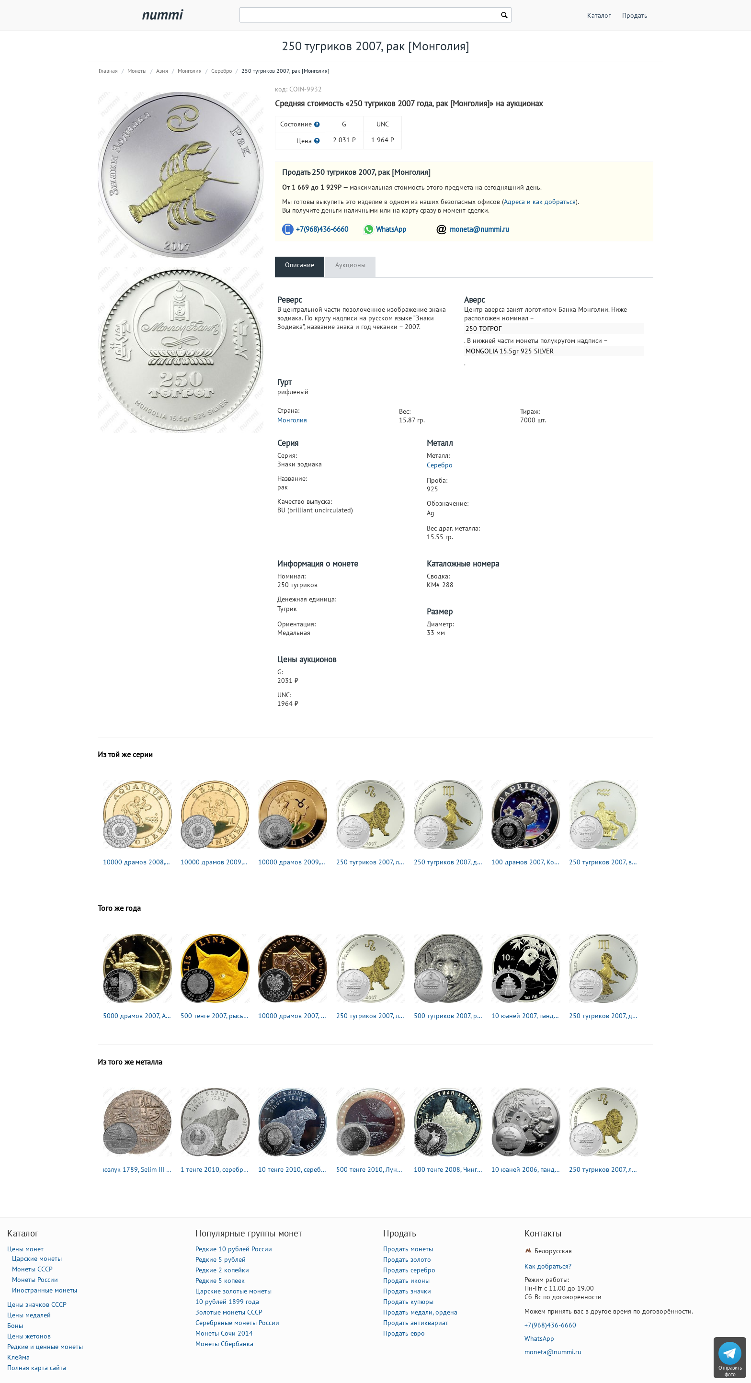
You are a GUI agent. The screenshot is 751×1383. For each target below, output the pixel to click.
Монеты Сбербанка (224, 1343)
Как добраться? (547, 1266)
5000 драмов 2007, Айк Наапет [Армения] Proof (137, 1015)
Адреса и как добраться (540, 201)
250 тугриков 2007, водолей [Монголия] (603, 862)
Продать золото (407, 1259)
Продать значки (407, 1291)
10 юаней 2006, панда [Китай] (525, 1169)
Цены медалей (29, 1315)
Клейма (18, 1357)
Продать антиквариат (415, 1322)
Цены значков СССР (37, 1304)
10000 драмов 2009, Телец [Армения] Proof (292, 862)
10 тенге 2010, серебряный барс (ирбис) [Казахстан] (292, 1169)
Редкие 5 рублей (220, 1259)
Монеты (137, 70)
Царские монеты (37, 1258)
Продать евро (404, 1333)
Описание (299, 265)
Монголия (190, 70)
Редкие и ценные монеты (45, 1346)
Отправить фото (730, 1371)
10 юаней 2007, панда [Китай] (525, 1015)
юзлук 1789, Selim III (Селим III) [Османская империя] (137, 1169)
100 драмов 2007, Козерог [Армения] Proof (525, 862)
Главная (108, 70)
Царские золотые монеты (233, 1291)
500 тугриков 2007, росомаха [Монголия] (448, 1015)
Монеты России (35, 1279)
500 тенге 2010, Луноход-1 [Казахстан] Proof (370, 1169)
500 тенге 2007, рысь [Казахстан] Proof (215, 1015)
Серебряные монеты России (237, 1322)
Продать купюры (408, 1301)
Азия (162, 70)
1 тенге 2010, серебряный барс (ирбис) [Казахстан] (215, 1169)
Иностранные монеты (44, 1290)
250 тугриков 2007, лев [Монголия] (370, 862)
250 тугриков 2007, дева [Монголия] (448, 862)
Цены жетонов (29, 1336)
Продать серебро (409, 1270)
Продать (635, 15)
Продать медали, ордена (420, 1312)
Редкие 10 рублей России (233, 1249)
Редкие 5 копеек (220, 1280)
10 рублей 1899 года (227, 1301)
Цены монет (25, 1249)
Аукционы (350, 265)
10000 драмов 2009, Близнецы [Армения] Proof (215, 862)
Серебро (221, 70)
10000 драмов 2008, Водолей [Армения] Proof (137, 862)
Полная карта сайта (36, 1367)
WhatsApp (391, 229)
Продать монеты (408, 1249)
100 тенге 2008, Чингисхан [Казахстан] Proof (448, 1169)
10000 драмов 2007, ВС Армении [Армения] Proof (292, 1015)
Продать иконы (406, 1280)
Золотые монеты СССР (228, 1312)
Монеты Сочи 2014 (224, 1333)
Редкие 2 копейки (222, 1270)
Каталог (599, 15)
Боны (15, 1325)
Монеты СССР (32, 1269)
